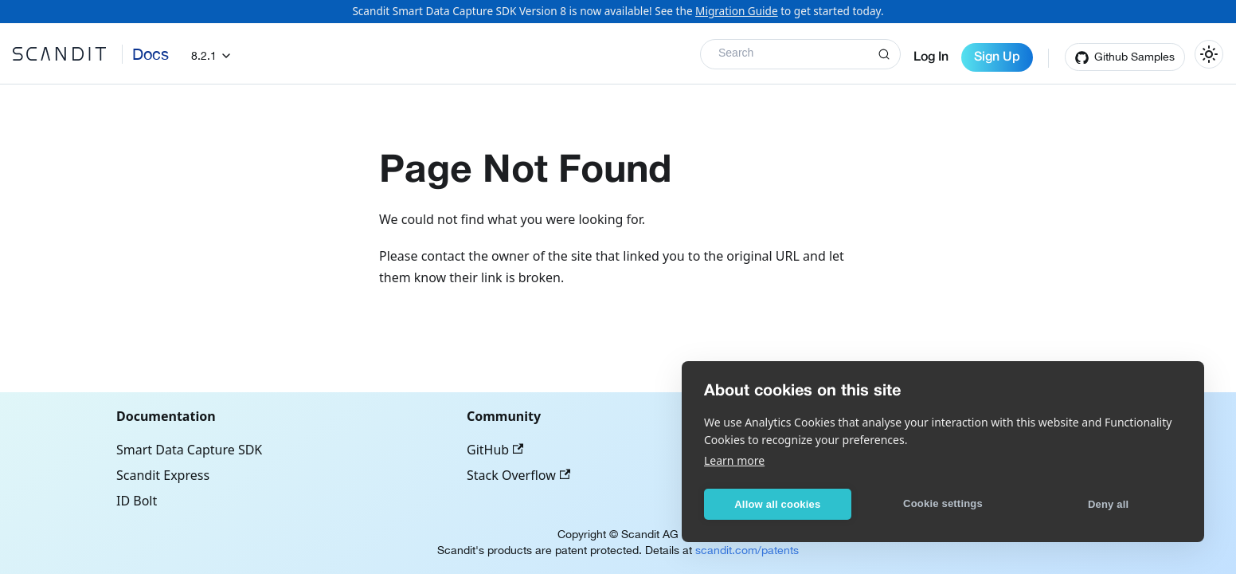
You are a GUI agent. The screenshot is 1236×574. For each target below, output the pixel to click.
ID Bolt (136, 500)
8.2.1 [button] (204, 55)
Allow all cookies (777, 504)
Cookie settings (943, 503)
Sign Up (997, 57)
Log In (931, 57)
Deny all (1108, 504)
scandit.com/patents (747, 550)
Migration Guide (736, 10)
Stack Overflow (518, 475)
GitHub (495, 449)
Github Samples (1134, 56)
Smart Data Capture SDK (189, 449)
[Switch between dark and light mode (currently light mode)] (1208, 54)
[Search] (800, 54)
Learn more (734, 460)
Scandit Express (162, 475)
